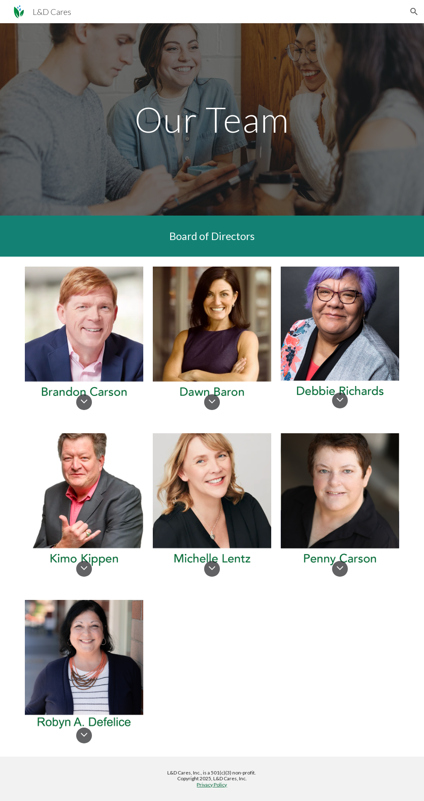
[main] (212, 119)
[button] (414, 12)
